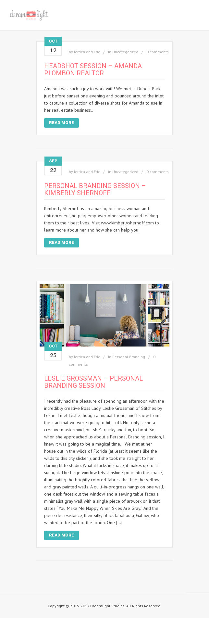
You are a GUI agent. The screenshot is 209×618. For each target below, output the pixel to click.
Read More (61, 122)
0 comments (157, 51)
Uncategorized (125, 51)
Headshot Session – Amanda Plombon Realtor (93, 69)
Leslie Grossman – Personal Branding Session (93, 381)
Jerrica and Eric (87, 51)
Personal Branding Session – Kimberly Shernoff (95, 189)
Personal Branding (128, 356)
